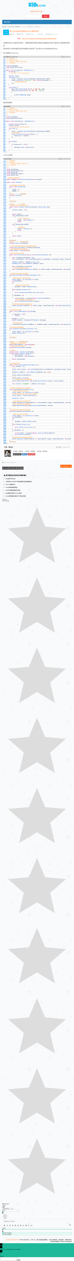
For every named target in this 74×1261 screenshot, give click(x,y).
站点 (24, 454)
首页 (5, 26)
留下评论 (40, 34)
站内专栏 (17, 454)
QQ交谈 (31, 454)
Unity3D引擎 (11, 26)
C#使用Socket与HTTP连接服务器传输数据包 (19, 481)
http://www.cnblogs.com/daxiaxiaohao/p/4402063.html (39, 38)
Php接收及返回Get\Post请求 (14, 493)
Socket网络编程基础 (11, 487)
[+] (31, 1225)
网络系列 (17, 26)
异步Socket (13, 462)
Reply (1, 1256)
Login (3, 1205)
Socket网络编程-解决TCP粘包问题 (16, 496)
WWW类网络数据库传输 (13, 490)
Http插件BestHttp (11, 478)
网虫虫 (12, 34)
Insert (18, 1260)
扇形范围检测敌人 (66, 466)
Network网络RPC (11, 484)
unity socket (6, 462)
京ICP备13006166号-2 (12, 1240)
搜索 (45, 16)
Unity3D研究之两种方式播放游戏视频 (13, 468)
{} (28, 1225)
